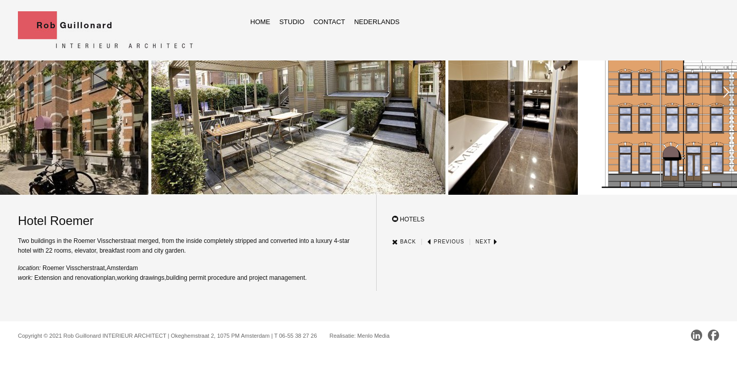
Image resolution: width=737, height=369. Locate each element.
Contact (329, 22)
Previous (445, 241)
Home (260, 22)
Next (486, 241)
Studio (292, 22)
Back (404, 241)
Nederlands (377, 22)
